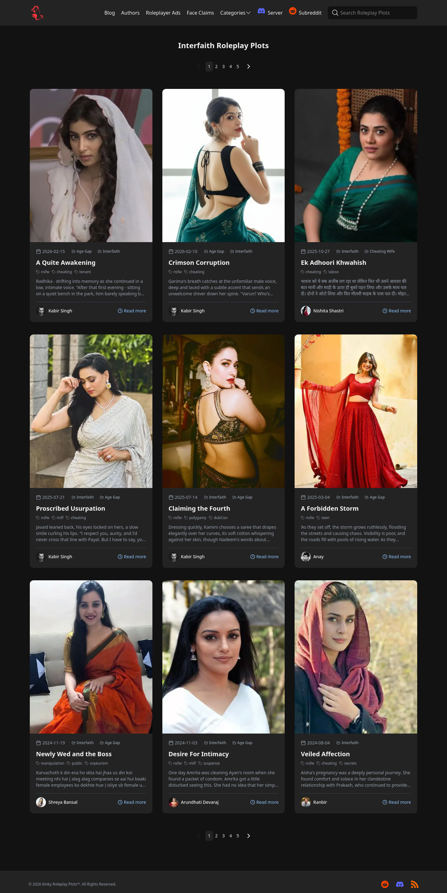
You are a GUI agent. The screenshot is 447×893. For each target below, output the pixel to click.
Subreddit (305, 11)
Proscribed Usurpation (70, 508)
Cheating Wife (380, 251)
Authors (130, 12)
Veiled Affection (325, 754)
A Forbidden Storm (330, 508)
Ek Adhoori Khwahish (333, 262)
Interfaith (109, 251)
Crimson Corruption (199, 262)
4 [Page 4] (230, 66)
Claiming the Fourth (199, 508)
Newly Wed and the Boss (74, 754)
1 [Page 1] (209, 66)
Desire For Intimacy (199, 754)
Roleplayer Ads (163, 12)
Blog (109, 12)
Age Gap (82, 251)
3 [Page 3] (223, 66)
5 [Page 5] (238, 66)
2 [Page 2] (216, 66)
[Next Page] (248, 66)
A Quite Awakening (66, 262)
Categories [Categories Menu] (236, 12)
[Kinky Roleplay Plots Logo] (37, 13)
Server (270, 11)
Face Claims (200, 12)
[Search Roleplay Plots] (334, 13)
